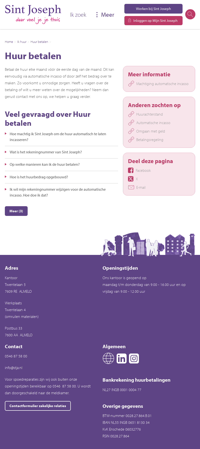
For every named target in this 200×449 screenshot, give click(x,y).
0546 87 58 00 (16, 356)
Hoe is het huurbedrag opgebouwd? (39, 176)
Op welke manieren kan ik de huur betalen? (45, 164)
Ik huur (21, 41)
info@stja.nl (13, 367)
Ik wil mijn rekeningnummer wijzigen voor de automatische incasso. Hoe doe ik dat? (58, 192)
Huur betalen (39, 41)
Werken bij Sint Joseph (153, 8)
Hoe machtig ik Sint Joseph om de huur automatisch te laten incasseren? (58, 136)
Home (9, 41)
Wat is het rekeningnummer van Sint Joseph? (46, 152)
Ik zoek (78, 14)
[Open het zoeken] (190, 14)
